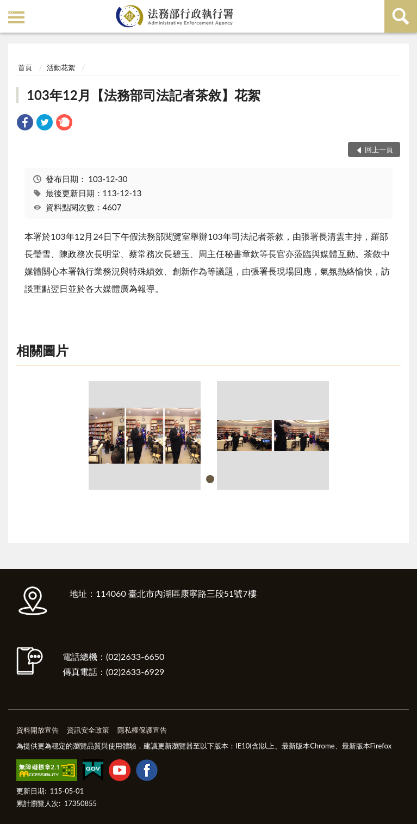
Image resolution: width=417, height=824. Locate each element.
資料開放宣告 (37, 730)
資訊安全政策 (88, 730)
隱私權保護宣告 (142, 730)
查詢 (400, 16)
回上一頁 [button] (379, 149)
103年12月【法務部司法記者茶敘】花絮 (143, 95)
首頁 (25, 67)
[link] (25, 123)
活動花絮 (61, 67)
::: (10, 9)
